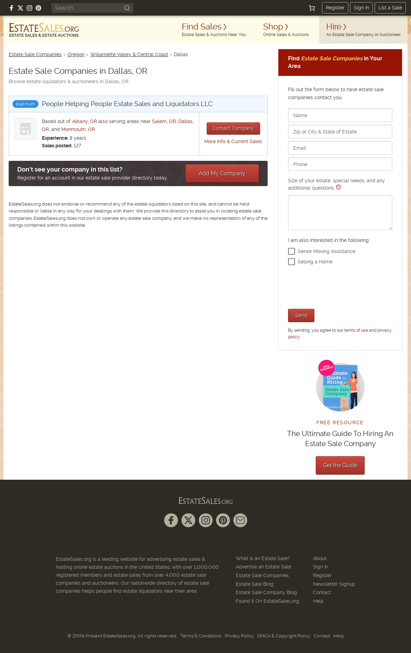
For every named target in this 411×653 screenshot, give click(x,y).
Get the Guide (340, 465)
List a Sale (390, 7)
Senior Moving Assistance (326, 251)
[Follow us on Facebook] (11, 8)
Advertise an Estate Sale (263, 566)
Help (318, 601)
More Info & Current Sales (233, 141)
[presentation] (340, 285)
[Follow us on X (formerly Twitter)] (20, 8)
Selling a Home (315, 261)
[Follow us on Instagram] (29, 8)
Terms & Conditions (200, 635)
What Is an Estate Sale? (263, 558)
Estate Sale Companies (35, 54)
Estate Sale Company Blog (266, 592)
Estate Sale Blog (255, 584)
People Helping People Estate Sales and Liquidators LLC (127, 104)
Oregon (76, 54)
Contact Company (233, 128)
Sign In (361, 7)
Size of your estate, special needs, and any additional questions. (340, 204)
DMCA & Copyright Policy (283, 635)
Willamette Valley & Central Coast (129, 54)
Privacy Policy (239, 635)
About (320, 558)
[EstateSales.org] (44, 30)
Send (301, 315)
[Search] (127, 8)
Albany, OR (84, 121)
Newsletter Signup (334, 584)
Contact (322, 592)
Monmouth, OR (78, 129)
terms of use (356, 330)
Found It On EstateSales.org (267, 601)
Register (335, 7)
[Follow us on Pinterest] (38, 8)
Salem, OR (164, 121)
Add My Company (222, 173)
